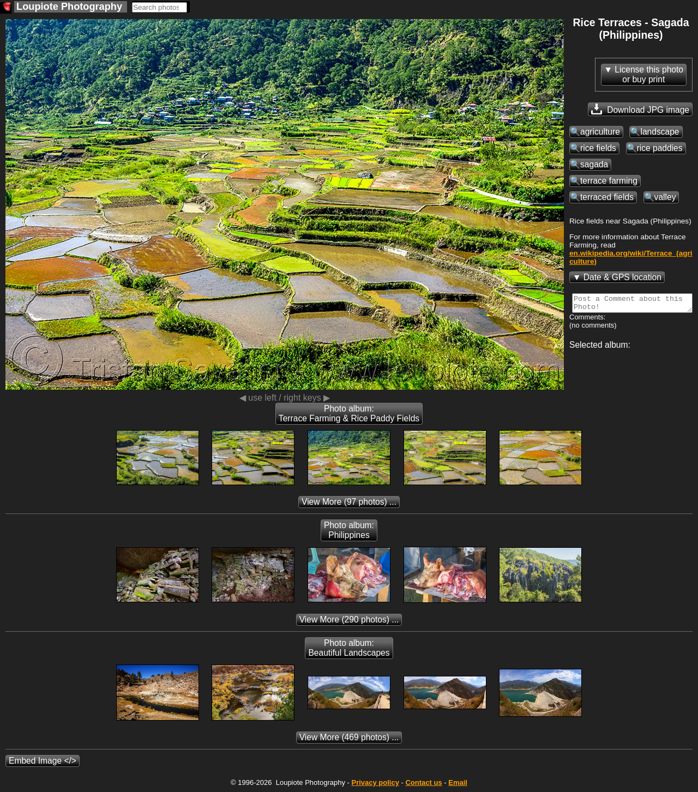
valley (665, 197)
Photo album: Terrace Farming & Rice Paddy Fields (349, 413)
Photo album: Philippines (349, 530)
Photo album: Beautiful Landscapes (348, 647)
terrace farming (608, 180)
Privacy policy (375, 782)
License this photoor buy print (649, 74)
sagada (594, 164)
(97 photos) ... (349, 501)
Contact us (423, 782)
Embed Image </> (42, 760)
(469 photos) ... (349, 737)
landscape (659, 131)
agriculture (600, 131)
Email (457, 782)
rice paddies (660, 148)
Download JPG (640, 109)
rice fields (598, 148)
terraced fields (607, 197)
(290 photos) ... (349, 619)
